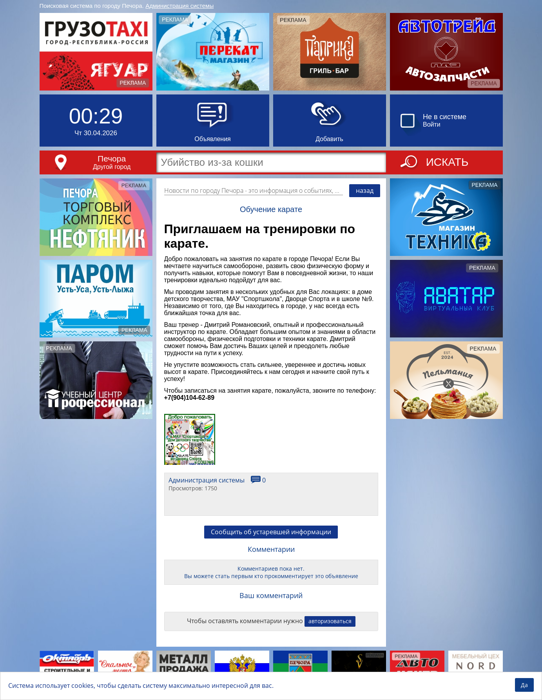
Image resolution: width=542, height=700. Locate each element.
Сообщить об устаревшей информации (271, 532)
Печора (112, 158)
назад (364, 190)
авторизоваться (330, 621)
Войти (431, 124)
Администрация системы (179, 6)
